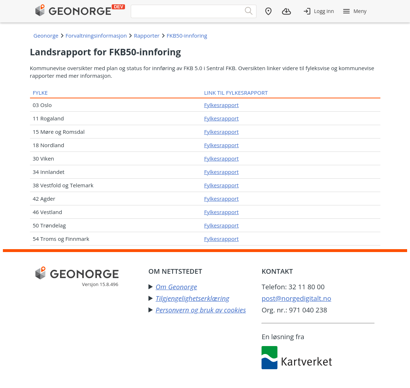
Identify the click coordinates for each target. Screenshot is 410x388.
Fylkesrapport (221, 104)
